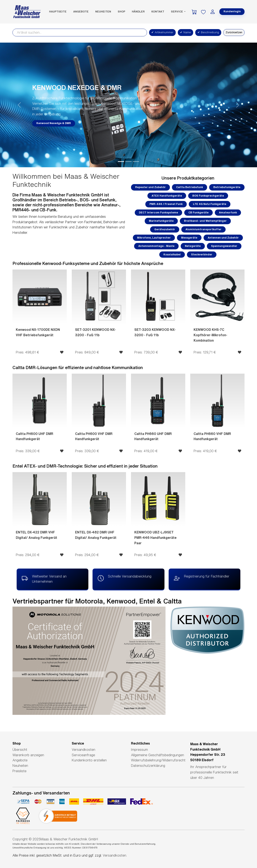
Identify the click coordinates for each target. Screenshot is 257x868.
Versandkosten (83, 749)
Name (185, 32)
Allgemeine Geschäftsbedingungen (157, 755)
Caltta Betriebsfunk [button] (189, 187)
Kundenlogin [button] (232, 11)
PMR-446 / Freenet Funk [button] (166, 204)
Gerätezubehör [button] (164, 229)
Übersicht (19, 749)
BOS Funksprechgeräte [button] (208, 195)
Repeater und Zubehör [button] (150, 187)
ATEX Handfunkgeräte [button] (167, 195)
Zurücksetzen (234, 32)
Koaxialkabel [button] (172, 254)
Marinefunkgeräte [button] (161, 220)
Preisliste (19, 771)
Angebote (81, 11)
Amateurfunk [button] (228, 212)
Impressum (139, 749)
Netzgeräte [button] (193, 246)
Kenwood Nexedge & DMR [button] (53, 123)
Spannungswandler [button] (224, 246)
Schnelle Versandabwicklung (124, 578)
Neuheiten (103, 11)
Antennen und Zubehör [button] (223, 237)
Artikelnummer (162, 32)
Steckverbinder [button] (201, 254)
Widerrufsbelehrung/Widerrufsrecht (158, 760)
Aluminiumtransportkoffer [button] (203, 229)
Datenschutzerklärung (148, 765)
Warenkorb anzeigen (28, 755)
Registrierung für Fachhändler (201, 578)
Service (177, 11)
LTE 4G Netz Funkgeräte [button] (209, 204)
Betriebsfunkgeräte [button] (226, 187)
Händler (138, 11)
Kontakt (157, 11)
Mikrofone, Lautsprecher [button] (154, 237)
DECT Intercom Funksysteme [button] (158, 212)
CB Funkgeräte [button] (198, 212)
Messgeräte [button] (189, 237)
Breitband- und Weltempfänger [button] (205, 220)
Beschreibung (208, 32)
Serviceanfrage (83, 755)
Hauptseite (58, 11)
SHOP (121, 11)
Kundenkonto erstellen (89, 760)
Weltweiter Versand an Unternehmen (44, 578)
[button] (19, 105)
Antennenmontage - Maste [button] (156, 246)
